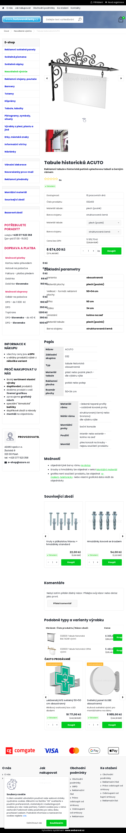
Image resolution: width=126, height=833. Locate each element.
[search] (80, 20)
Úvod (6, 31)
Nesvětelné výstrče (23, 31)
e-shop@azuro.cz (19, 462)
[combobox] (103, 223)
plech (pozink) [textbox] (96, 222)
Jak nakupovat (23, 7)
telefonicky (66, 477)
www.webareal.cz (74, 830)
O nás (9, 7)
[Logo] (22, 19)
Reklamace (78, 816)
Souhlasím (56, 823)
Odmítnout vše (34, 823)
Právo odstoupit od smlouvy (77, 801)
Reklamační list (110, 800)
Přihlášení (98, 2)
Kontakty (75, 7)
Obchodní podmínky (44, 7)
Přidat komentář (62, 603)
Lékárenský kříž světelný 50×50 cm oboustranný (63, 702)
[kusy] (88, 250)
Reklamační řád (111, 781)
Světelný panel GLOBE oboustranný (99, 702)
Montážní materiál (106, 469)
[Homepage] (3, 8)
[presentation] (47, 78)
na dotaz (86, 465)
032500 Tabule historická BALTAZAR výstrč (72, 637)
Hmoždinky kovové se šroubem (104, 541)
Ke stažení (62, 7)
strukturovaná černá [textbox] (99, 231)
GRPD (74, 786)
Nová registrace (116, 2)
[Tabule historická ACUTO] (84, 78)
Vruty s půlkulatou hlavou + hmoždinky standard (62, 543)
